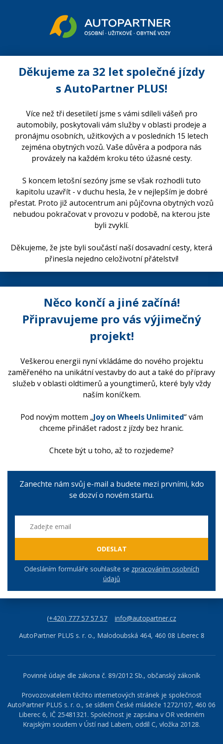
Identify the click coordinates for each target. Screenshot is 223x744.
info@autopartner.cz (145, 618)
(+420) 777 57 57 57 (77, 618)
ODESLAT (112, 548)
